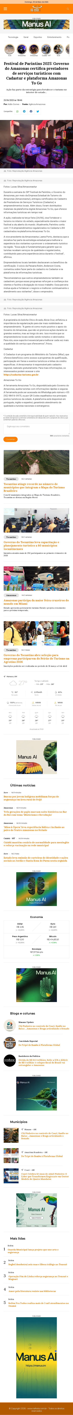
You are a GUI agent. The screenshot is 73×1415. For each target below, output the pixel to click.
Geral (26, 37)
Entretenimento (54, 37)
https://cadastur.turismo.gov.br (21, 374)
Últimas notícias (22, 785)
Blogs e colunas (22, 1013)
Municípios (18, 1122)
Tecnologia (13, 37)
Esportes (38, 37)
